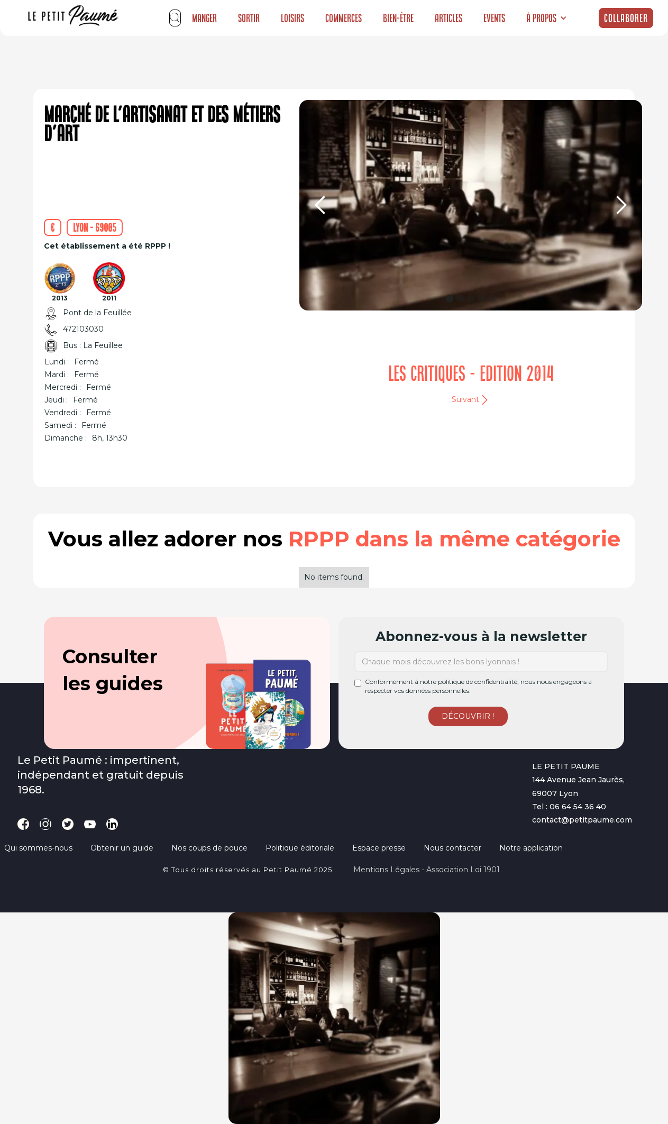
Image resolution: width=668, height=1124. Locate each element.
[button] (547, 18)
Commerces (343, 18)
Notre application (531, 848)
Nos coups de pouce (209, 848)
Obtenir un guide (121, 848)
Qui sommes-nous (38, 848)
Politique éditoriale (300, 848)
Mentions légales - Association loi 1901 (426, 869)
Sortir (249, 18)
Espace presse (379, 848)
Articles (448, 18)
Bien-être (398, 18)
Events (494, 18)
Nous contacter (452, 848)
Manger (204, 18)
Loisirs (292, 18)
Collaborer (626, 18)
